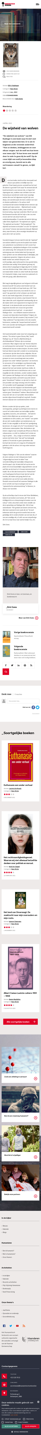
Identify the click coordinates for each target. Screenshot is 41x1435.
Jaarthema (6, 1310)
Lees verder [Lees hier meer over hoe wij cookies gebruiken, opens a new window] (14, 1415)
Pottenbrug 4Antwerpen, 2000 (16, 1395)
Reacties (9, 77)
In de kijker (6, 1276)
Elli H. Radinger (13, 86)
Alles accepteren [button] (11, 1426)
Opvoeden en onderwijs (10, 1313)
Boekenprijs (6, 1289)
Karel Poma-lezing (8, 1292)
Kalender (5, 1229)
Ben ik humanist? (8, 1251)
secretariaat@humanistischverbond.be (23, 1386)
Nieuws (5, 1226)
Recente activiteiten (9, 1282)
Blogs (4, 1232)
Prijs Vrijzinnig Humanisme (11, 1285)
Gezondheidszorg (8, 1317)
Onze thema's (7, 1257)
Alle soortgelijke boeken (18, 1022)
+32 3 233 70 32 (15, 1377)
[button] (20, 1432)
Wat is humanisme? (8, 1254)
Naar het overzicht (12, 24)
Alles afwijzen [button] (30, 1426)
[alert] (20, 1417)
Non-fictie (14, 89)
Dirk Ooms (19, 99)
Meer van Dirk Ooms (26, 618)
